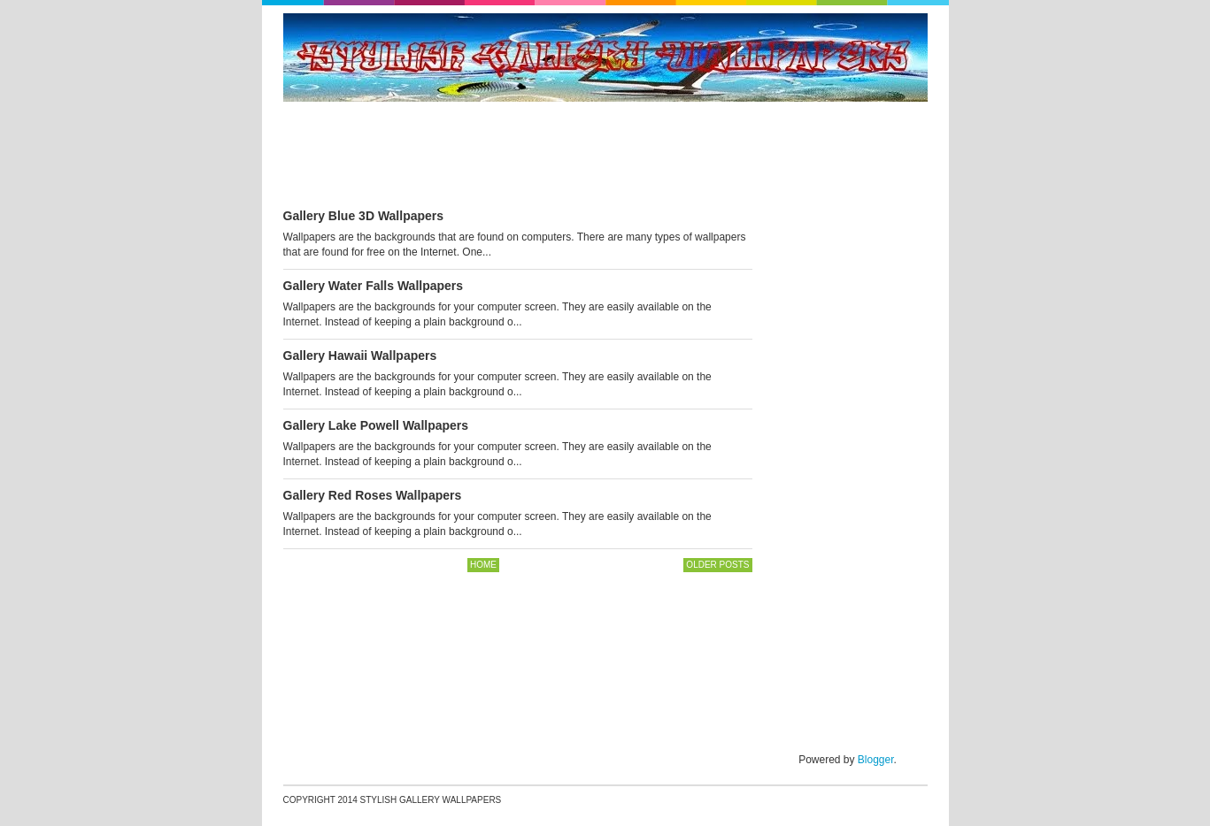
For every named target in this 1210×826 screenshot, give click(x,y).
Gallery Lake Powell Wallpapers (376, 425)
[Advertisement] (605, 155)
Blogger (876, 759)
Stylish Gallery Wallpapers (431, 800)
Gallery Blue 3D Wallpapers (363, 216)
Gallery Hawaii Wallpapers (360, 355)
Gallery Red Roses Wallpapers (372, 495)
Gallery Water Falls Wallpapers (373, 286)
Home (483, 565)
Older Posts (717, 565)
